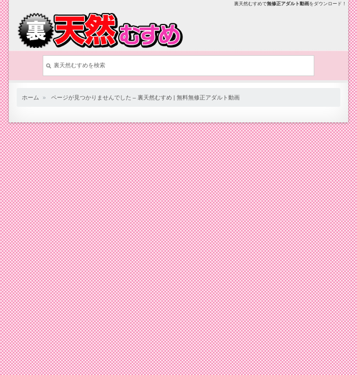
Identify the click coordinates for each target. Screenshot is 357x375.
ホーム (30, 97)
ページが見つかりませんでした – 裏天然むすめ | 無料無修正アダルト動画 (145, 97)
